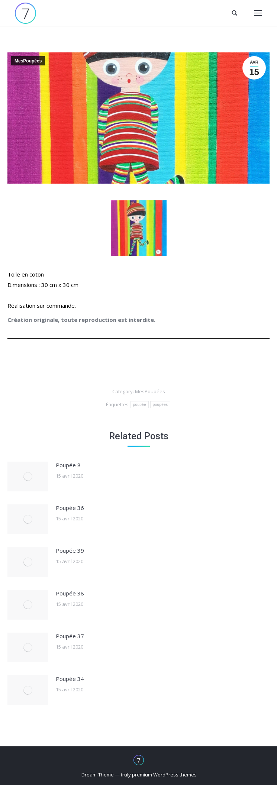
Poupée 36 (70, 507)
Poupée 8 (68, 465)
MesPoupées (28, 61)
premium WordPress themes (164, 774)
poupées (160, 405)
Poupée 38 (70, 593)
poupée (139, 405)
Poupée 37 (70, 636)
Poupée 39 (70, 550)
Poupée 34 (70, 678)
